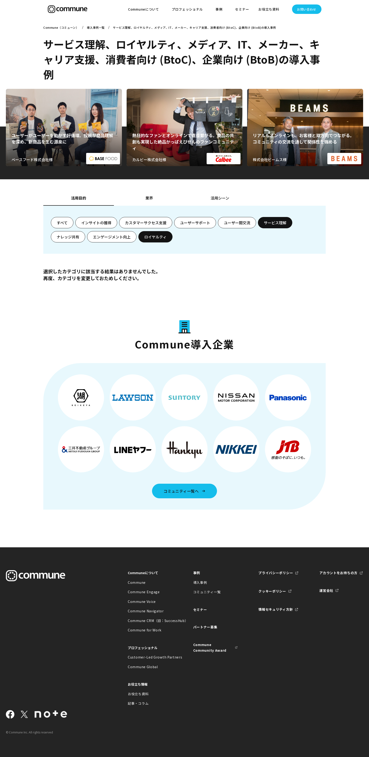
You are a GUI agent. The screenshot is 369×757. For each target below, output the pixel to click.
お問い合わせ (306, 9)
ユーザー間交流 (237, 222)
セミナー (242, 9)
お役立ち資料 (138, 694)
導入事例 (200, 582)
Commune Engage (144, 591)
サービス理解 (275, 222)
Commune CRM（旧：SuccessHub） (150, 620)
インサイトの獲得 (96, 222)
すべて (62, 222)
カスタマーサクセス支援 (145, 222)
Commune (137, 582)
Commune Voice (142, 601)
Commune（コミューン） (61, 27)
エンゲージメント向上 (112, 237)
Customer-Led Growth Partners (150, 657)
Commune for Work (144, 630)
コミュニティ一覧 (207, 591)
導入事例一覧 (96, 27)
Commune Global (143, 666)
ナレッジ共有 (68, 237)
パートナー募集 (205, 627)
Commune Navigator (146, 611)
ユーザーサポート (195, 222)
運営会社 (326, 590)
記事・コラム (138, 703)
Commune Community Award (210, 647)
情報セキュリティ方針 (275, 609)
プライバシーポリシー (275, 572)
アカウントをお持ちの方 (338, 572)
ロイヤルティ (155, 237)
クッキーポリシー (272, 591)
